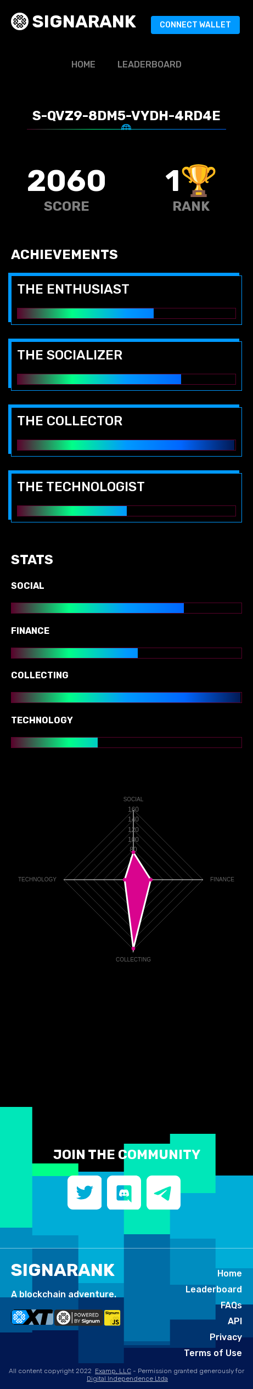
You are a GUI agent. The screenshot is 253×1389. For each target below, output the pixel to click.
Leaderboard (149, 64)
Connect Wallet (195, 25)
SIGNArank (82, 21)
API (235, 1321)
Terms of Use (213, 1353)
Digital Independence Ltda (127, 1378)
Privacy (226, 1337)
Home (83, 64)
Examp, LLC (113, 1371)
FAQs (231, 1305)
